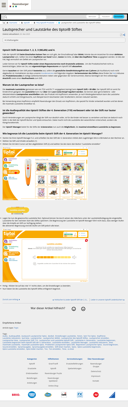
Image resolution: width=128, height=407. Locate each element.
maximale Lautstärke (11, 344)
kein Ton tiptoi (90, 336)
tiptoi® (25, 22)
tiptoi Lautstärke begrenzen (89, 347)
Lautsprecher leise (10, 340)
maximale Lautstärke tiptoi (33, 344)
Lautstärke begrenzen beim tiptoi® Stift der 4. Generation (27, 342)
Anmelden (118, 16)
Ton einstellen (55, 349)
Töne (64, 349)
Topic (16, 328)
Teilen (124, 35)
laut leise (25, 338)
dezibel (51, 336)
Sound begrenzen (110, 344)
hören (79, 336)
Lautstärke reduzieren (98, 342)
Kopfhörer (101, 336)
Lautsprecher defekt (51, 338)
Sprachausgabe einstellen (43, 347)
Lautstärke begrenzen (106, 340)
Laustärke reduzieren (11, 338)
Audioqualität (14, 336)
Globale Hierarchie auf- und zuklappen (4, 22)
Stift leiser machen (62, 347)
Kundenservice (47, 73)
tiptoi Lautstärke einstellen (14, 349)
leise (111, 342)
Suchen (6, 17)
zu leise (71, 349)
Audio (5, 336)
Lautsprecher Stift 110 (28, 340)
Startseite (12, 22)
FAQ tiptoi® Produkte (44, 22)
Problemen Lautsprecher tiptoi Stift (60, 344)
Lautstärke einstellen (61, 342)
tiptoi (74, 347)
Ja (74, 312)
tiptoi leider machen (34, 349)
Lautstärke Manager (79, 342)
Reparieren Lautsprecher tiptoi (89, 344)
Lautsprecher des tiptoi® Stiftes (74, 338)
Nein (83, 312)
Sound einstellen (10, 347)
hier (114, 73)
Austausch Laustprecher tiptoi (34, 336)
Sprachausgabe (24, 347)
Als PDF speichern (121, 35)
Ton (46, 349)
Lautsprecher (36, 338)
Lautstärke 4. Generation (85, 340)
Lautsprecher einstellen (99, 338)
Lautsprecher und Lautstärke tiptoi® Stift (56, 340)
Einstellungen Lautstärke (65, 336)
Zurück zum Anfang (10, 299)
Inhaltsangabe (12, 40)
